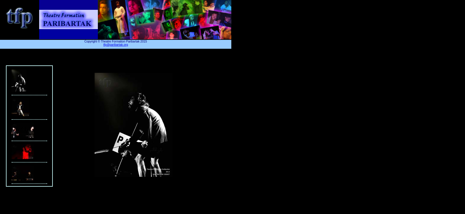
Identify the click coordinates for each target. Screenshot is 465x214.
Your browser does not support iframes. (29, 126)
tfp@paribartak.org (115, 44)
